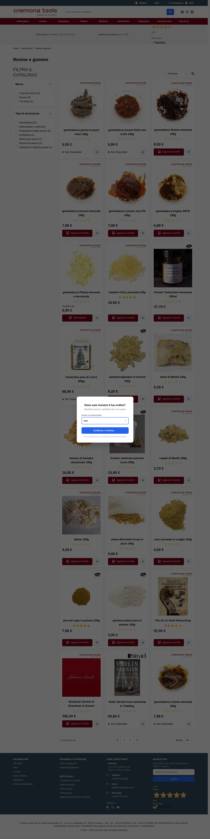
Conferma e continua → (105, 430)
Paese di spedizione (91, 415)
